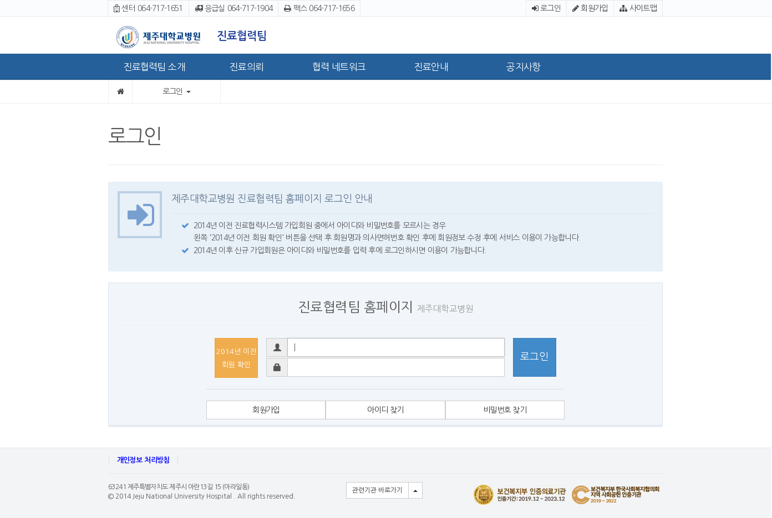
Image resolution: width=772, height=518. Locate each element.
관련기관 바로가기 (377, 490)
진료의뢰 (246, 66)
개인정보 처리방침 (143, 460)
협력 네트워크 (338, 66)
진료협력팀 (242, 36)
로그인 (546, 8)
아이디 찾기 (385, 410)
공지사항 (523, 66)
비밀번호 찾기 (504, 410)
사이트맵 (638, 8)
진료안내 (431, 66)
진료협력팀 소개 (154, 66)
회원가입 (590, 8)
